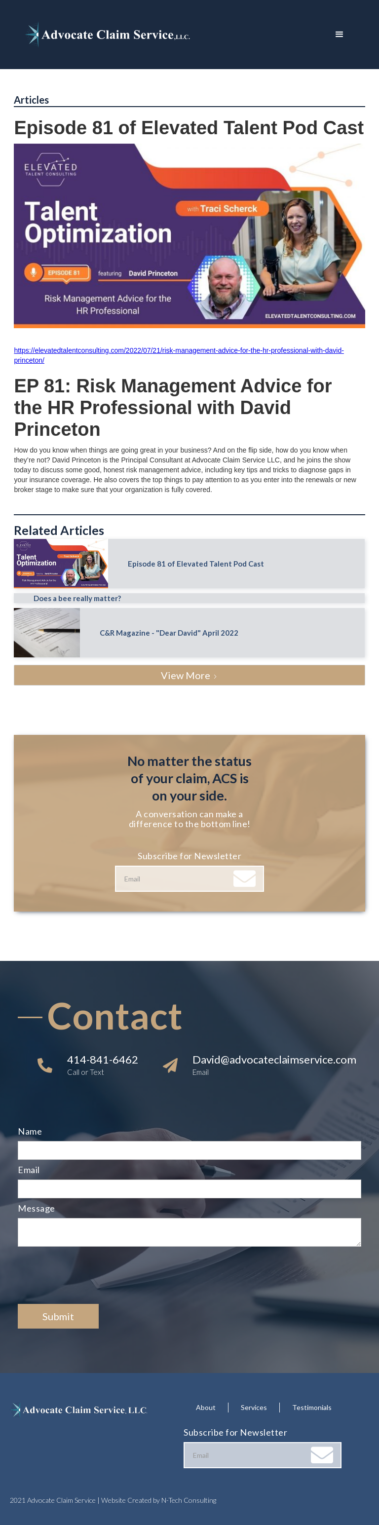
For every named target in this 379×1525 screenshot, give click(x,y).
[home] (175, 34)
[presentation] (93, 1276)
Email (29, 1170)
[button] (339, 34)
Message (36, 1208)
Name (30, 1131)
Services (254, 1407)
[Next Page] (189, 675)
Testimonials (312, 1407)
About (206, 1407)
